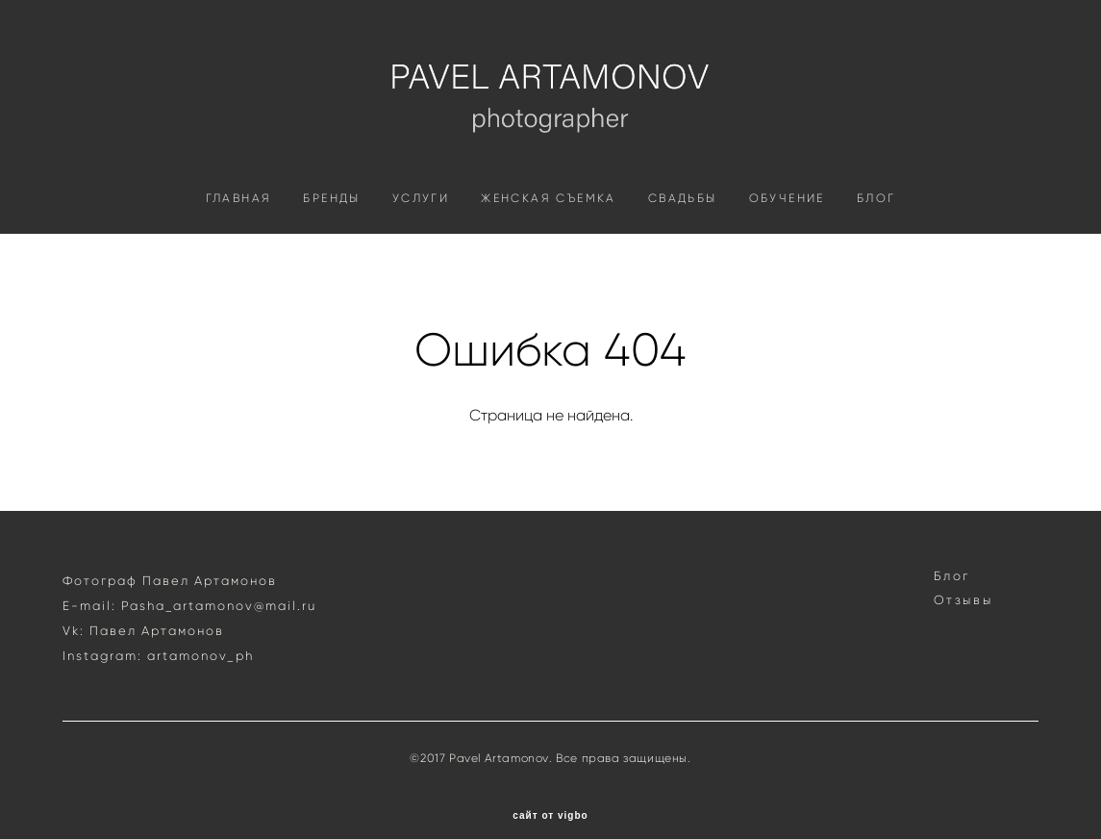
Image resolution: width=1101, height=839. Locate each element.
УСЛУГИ (420, 228)
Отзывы (963, 579)
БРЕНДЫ (331, 228)
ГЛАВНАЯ (239, 228)
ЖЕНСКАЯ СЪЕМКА (548, 228)
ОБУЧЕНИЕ (787, 228)
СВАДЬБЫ (682, 228)
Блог (952, 554)
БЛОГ (876, 228)
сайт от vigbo (550, 795)
